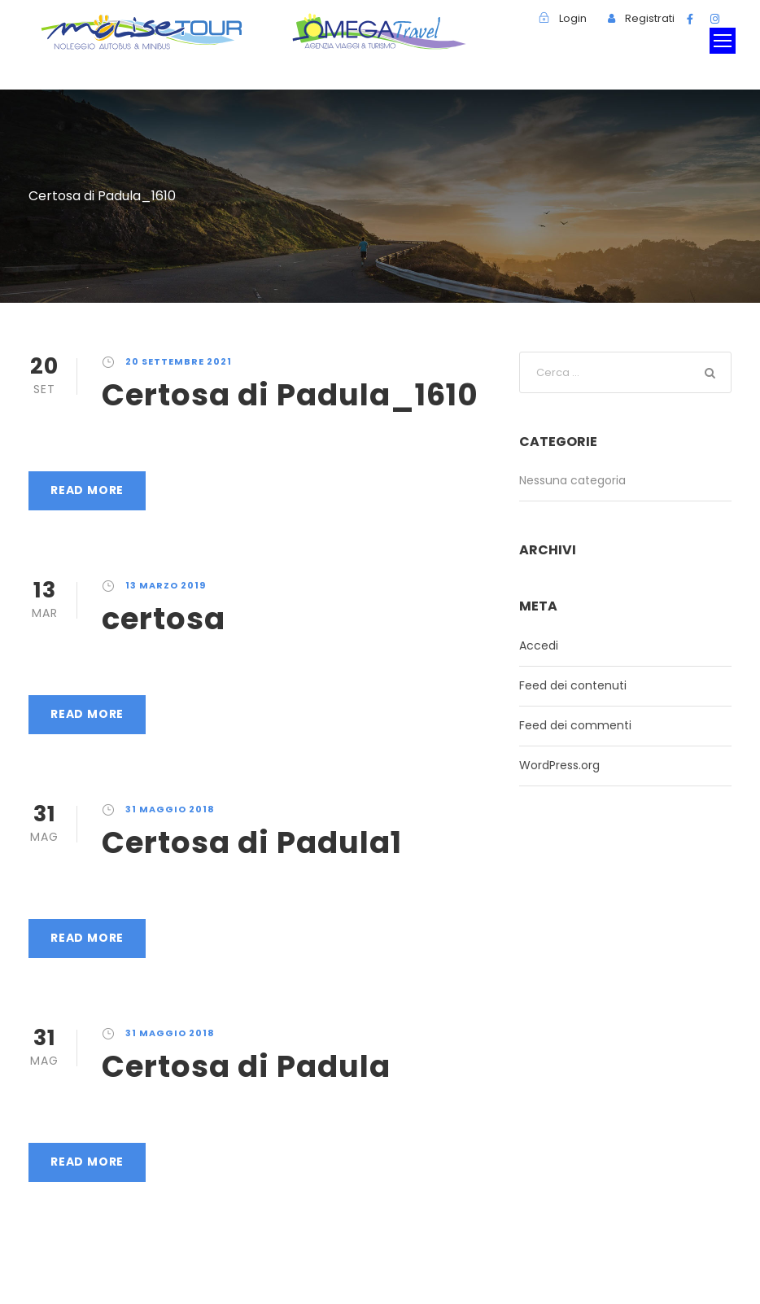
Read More (87, 490)
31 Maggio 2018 (170, 809)
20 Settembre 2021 (178, 361)
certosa (163, 618)
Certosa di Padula (246, 1066)
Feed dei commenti (575, 725)
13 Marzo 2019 (165, 585)
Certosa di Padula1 (252, 842)
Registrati (650, 18)
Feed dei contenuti (573, 685)
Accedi (538, 645)
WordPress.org (559, 765)
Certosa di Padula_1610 (290, 395)
